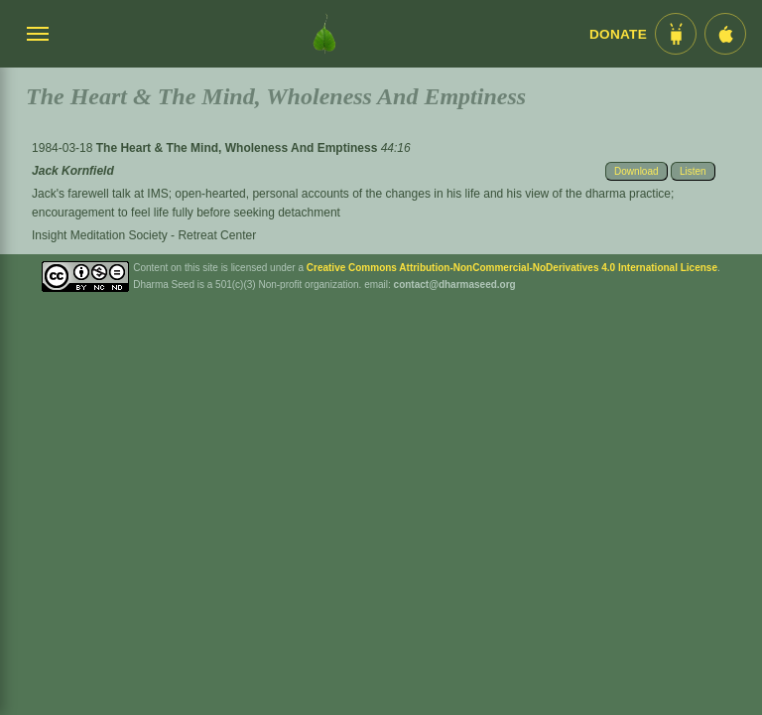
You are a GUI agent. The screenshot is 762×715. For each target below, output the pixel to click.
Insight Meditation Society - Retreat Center (144, 235)
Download (636, 171)
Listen (693, 171)
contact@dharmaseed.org (455, 284)
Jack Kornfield (73, 171)
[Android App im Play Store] (676, 34)
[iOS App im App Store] (725, 34)
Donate (618, 34)
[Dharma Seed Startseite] (324, 34)
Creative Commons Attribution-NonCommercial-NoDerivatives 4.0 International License (512, 267)
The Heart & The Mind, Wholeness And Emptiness (238, 148)
